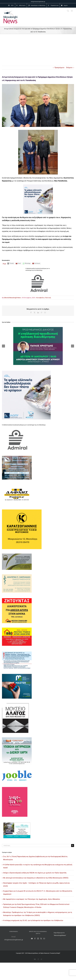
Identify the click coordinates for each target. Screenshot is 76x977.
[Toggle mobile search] (68, 11)
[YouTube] (32, 938)
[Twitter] (41, 938)
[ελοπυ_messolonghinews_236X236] (38, 186)
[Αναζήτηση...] (36, 845)
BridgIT (58, 953)
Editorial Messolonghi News (12, 297)
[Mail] (44, 938)
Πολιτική (48, 297)
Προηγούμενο (59, 67)
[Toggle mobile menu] (72, 11)
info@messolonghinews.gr (38, 1)
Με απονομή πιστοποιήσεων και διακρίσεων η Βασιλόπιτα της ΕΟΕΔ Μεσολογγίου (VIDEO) (35, 878)
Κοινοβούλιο (40, 297)
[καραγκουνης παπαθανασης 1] (38, 105)
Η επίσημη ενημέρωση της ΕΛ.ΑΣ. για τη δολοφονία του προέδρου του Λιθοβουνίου (33, 920)
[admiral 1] (38, 268)
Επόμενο (69, 67)
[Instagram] (38, 938)
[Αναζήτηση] (72, 845)
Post (4, 263)
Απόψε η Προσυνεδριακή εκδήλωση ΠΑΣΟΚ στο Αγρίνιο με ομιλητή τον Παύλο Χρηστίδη (34, 873)
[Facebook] (35, 938)
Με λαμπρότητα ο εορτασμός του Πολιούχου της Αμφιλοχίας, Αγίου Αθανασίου (31, 899)
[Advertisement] (38, 51)
